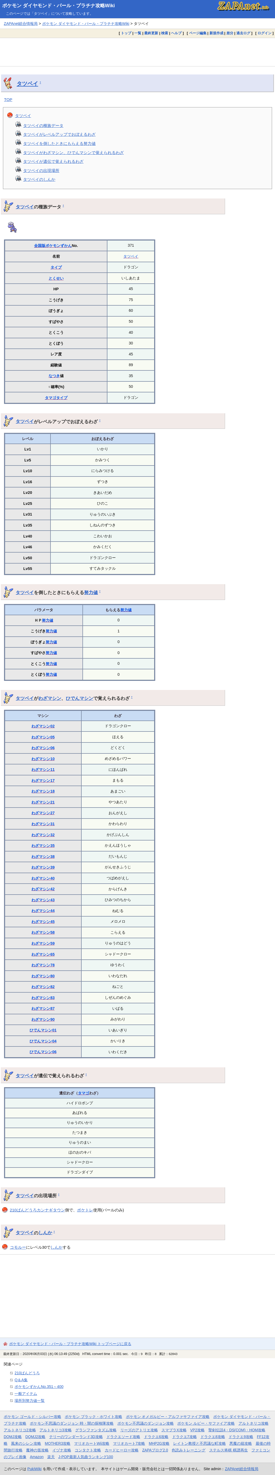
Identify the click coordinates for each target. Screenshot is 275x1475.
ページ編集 (198, 33)
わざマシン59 (43, 943)
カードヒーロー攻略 (122, 1450)
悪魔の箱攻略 (240, 1443)
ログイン (265, 33)
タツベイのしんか (39, 179)
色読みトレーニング (188, 1450)
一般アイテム (26, 1393)
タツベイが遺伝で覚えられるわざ (53, 161)
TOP (8, 99)
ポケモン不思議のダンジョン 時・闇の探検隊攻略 (72, 1423)
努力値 (91, 592)
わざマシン (49, 698)
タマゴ (50, 398)
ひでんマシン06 (43, 1052)
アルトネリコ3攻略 (55, 1430)
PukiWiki (34, 1469)
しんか (45, 1232)
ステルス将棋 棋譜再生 (228, 1450)
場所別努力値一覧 (30, 1400)
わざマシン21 (43, 802)
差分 (229, 33)
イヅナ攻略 (61, 1450)
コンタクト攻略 (88, 1450)
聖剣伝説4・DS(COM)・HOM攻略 (237, 1430)
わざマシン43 (43, 900)
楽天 (51, 1457)
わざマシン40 (43, 878)
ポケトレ (85, 1210)
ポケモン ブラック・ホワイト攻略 (93, 1416)
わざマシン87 (43, 1008)
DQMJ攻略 (13, 1437)
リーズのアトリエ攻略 (139, 1430)
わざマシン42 (43, 889)
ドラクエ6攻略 (156, 1437)
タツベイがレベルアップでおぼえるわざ (59, 134)
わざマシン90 (43, 1019)
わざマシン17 (43, 780)
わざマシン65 (43, 954)
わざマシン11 (43, 769)
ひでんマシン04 (43, 1041)
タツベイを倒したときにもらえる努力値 (59, 143)
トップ (126, 33)
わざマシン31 (43, 824)
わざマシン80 (43, 976)
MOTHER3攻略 (58, 1443)
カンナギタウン (51, 1210)
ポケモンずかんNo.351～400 (39, 1386)
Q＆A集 (21, 1380)
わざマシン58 (43, 932)
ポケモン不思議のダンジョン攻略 (145, 1423)
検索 (164, 33)
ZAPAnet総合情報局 (21, 23)
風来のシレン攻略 (26, 1443)
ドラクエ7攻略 (184, 1437)
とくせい (56, 278)
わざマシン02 (43, 726)
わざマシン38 (43, 856)
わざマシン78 (43, 965)
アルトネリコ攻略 (253, 1423)
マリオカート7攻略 (129, 1443)
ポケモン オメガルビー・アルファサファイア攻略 (168, 1416)
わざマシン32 (43, 835)
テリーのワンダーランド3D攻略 (76, 1437)
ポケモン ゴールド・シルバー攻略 (32, 1416)
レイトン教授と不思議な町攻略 (199, 1443)
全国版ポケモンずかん (53, 245)
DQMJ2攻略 (36, 1437)
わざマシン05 (43, 737)
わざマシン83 (43, 998)
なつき (54, 376)
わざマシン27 (43, 813)
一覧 (137, 33)
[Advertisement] (137, 52)
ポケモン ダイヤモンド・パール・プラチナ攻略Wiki (58, 5)
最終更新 (151, 33)
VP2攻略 (197, 1430)
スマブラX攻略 (173, 1430)
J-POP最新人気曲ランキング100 (85, 1457)
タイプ (56, 267)
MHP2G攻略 (159, 1443)
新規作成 (216, 33)
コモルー (18, 1247)
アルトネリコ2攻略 (20, 1430)
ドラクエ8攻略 (212, 1437)
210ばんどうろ (23, 1210)
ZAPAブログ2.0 (155, 1450)
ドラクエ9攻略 (241, 1437)
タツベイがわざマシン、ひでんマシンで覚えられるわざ (73, 152)
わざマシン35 (43, 845)
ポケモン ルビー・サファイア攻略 (206, 1423)
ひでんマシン (79, 698)
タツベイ (27, 84)
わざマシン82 (43, 987)
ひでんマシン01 (43, 1030)
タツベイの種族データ (43, 125)
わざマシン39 (43, 867)
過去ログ (243, 33)
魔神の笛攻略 (37, 1450)
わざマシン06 (43, 748)
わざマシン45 (43, 921)
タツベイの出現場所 (41, 170)
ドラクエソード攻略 (123, 1437)
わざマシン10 (43, 759)
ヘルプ (176, 33)
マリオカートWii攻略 (91, 1443)
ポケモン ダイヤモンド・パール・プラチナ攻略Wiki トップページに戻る (70, 1344)
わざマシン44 (43, 911)
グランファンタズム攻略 (96, 1430)
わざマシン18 (43, 791)
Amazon (37, 1457)
